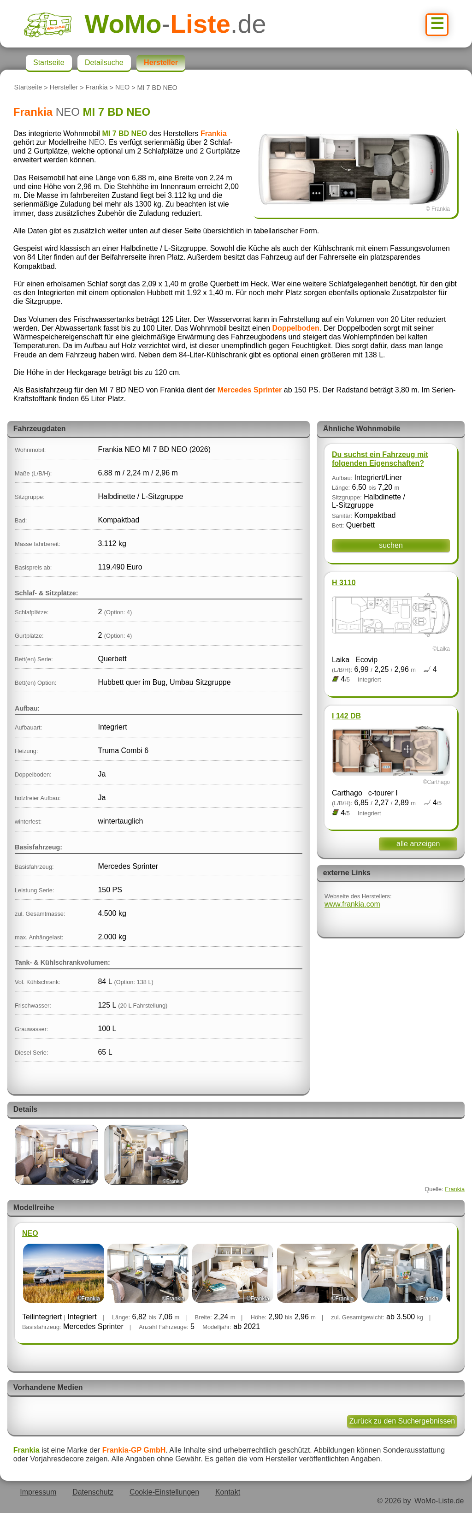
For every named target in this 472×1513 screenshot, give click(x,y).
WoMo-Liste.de (439, 1501)
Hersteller (64, 87)
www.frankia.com (352, 904)
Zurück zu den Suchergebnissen (402, 1421)
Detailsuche (104, 62)
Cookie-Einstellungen (164, 1492)
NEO (122, 87)
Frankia (97, 87)
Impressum (38, 1492)
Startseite (28, 87)
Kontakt (227, 1492)
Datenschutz (92, 1492)
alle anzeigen (418, 844)
